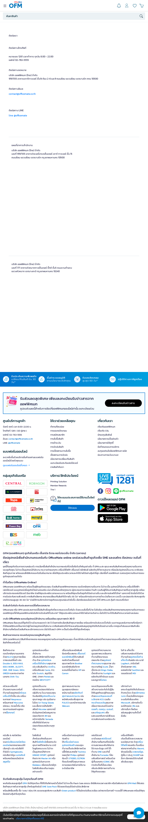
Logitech (125, 663)
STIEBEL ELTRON (77, 758)
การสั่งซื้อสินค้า (57, 439)
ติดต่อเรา (13, 35)
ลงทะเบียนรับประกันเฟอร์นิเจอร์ (64, 463)
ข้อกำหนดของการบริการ (108, 447)
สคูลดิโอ (6, 761)
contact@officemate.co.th (22, 94)
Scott (105, 666)
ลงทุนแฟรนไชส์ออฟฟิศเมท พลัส (112, 451)
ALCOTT (19, 666)
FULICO (65, 702)
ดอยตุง (102, 709)
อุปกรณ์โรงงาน (48, 696)
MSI (134, 673)
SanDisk (136, 670)
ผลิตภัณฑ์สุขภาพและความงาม (72, 694)
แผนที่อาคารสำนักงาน (22, 145)
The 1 (52, 489)
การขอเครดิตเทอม (58, 430)
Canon (65, 673)
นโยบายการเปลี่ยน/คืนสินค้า (62, 459)
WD (134, 666)
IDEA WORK (8, 666)
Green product (69, 790)
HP (79, 670)
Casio (47, 670)
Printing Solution (58, 481)
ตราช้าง (51, 666)
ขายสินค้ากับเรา (57, 467)
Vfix (134, 706)
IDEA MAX (18, 663)
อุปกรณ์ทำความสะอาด (101, 662)
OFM (25, 783)
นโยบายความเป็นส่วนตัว (108, 439)
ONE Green (13, 670)
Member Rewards (58, 485)
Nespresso (16, 699)
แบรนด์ (110, 709)
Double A (7, 663)
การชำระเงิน (55, 443)
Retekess (36, 765)
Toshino (82, 751)
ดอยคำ (94, 709)
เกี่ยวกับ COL (103, 430)
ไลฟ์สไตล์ (41, 742)
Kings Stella (107, 670)
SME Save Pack (49, 786)
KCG (102, 699)
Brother (78, 663)
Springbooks (16, 751)
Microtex (42, 709)
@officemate (14, 443)
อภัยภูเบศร (100, 712)
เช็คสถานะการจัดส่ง (59, 455)
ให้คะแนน (72, 508)
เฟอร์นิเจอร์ (106, 738)
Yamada (49, 719)
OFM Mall (131, 783)
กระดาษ (10, 657)
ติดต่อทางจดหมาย (17, 70)
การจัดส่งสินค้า (57, 447)
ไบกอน (104, 680)
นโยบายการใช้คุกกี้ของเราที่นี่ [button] (30, 818)
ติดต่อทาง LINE (16, 110)
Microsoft (125, 702)
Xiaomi (140, 748)
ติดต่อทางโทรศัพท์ (17, 48)
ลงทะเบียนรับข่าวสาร (123, 403)
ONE (5, 670)
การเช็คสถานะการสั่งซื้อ (60, 451)
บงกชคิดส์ (20, 755)
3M (46, 716)
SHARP (136, 755)
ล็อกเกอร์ (10, 712)
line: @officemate (18, 115)
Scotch (40, 673)
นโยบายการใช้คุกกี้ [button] (106, 443)
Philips (73, 755)
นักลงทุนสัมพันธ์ (105, 434)
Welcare (66, 706)
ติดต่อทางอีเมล (16, 89)
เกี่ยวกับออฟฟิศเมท (106, 426)
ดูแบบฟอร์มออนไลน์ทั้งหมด (16, 465)
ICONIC (106, 761)
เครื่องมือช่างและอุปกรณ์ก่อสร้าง (70, 743)
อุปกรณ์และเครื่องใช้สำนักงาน (41, 662)
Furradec (104, 755)
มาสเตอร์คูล (137, 751)
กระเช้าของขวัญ (98, 702)
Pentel (47, 676)
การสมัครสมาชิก (57, 434)
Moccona (18, 702)
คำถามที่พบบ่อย (57, 426)
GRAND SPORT (39, 755)
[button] (138, 812)
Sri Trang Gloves (46, 702)
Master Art (46, 758)
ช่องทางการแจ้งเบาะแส (108, 455)
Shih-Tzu (14, 676)
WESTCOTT (45, 680)
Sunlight (107, 673)
